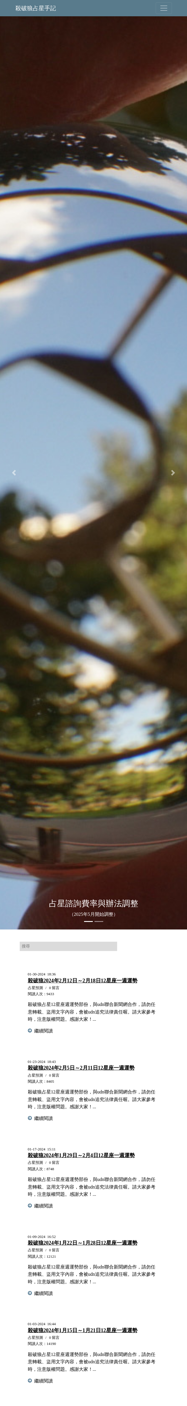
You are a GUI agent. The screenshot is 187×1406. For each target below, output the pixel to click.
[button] (14, 472)
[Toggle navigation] (164, 8)
